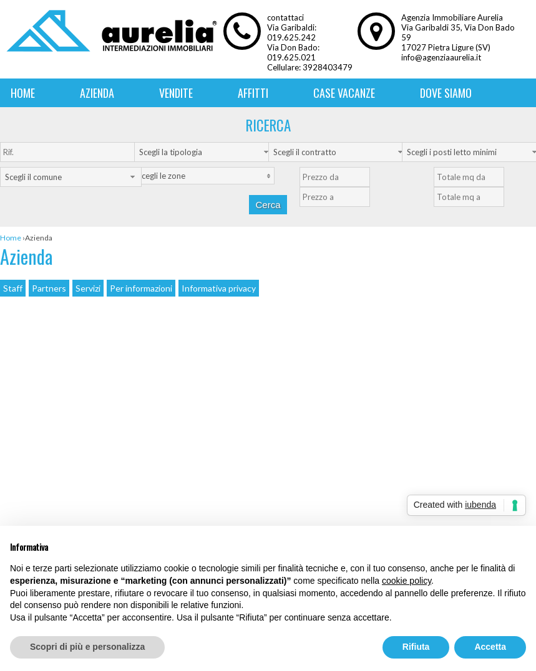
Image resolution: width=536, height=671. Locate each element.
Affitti (253, 93)
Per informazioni (141, 288)
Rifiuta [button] (416, 647)
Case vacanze (344, 93)
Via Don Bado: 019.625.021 (293, 52)
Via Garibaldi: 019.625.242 (291, 32)
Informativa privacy (219, 288)
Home (23, 93)
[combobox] (205, 152)
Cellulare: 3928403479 (310, 67)
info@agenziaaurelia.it (441, 57)
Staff (12, 288)
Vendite (176, 93)
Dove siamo (446, 93)
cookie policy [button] (406, 581)
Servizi (88, 288)
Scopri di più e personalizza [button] (87, 647)
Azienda (97, 93)
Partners (49, 288)
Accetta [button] (490, 647)
